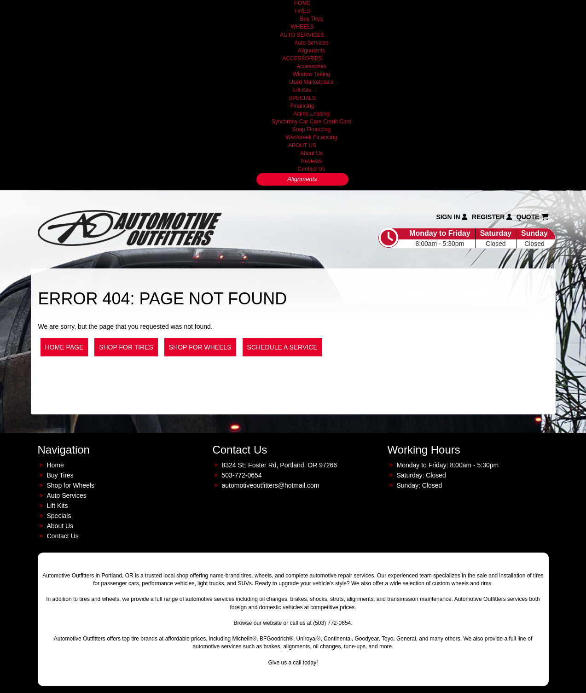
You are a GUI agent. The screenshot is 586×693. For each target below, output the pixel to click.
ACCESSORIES (302, 58)
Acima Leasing (311, 114)
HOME (302, 3)
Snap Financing (311, 129)
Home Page (64, 347)
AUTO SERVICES (302, 35)
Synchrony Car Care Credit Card (311, 121)
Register (492, 217)
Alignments (311, 50)
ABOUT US (302, 145)
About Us (311, 153)
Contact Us (311, 169)
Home (55, 465)
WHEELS (302, 26)
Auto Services (311, 43)
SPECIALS (302, 98)
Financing (302, 106)
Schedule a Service (282, 347)
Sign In (451, 217)
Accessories (311, 66)
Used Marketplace (311, 82)
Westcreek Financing (311, 137)
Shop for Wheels (200, 347)
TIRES (302, 11)
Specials (59, 515)
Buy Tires (311, 19)
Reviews (311, 161)
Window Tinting (311, 74)
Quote (532, 217)
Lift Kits (302, 90)
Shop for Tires (126, 347)
